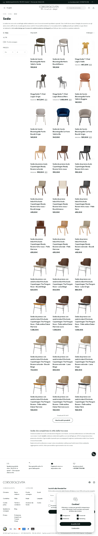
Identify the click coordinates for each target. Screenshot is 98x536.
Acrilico (8, 102)
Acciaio (8, 68)
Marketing (82, 518)
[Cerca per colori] (15, 63)
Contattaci (6, 498)
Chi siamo (6, 492)
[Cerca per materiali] (15, 95)
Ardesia (8, 108)
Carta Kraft (9, 114)
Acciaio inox (9, 100)
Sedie (15, 14)
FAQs (15, 498)
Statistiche (66, 518)
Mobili (10, 14)
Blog (15, 509)
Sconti (39, 492)
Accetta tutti (75, 524)
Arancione (9, 77)
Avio (7, 82)
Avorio (7, 85)
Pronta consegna (12, 42)
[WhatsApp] (93, 454)
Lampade (39, 498)
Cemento (8, 117)
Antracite (8, 74)
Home (4, 14)
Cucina (39, 503)
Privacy (5, 515)
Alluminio (8, 105)
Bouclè (7, 111)
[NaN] (9, 52)
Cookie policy (75, 528)
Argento (8, 80)
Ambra (7, 71)
